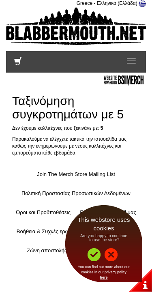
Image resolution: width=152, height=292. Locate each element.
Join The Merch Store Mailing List (76, 174)
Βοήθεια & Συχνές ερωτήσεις (50, 231)
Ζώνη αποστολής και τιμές (57, 250)
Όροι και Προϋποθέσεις (43, 212)
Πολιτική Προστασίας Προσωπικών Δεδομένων (76, 193)
